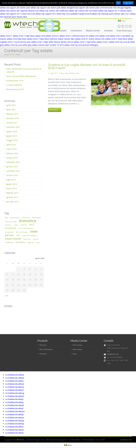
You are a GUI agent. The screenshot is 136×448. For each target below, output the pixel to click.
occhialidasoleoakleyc (14, 381)
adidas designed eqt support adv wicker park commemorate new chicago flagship (96, 7)
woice (38, 242)
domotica (27, 220)
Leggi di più (128, 3)
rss (130, 26)
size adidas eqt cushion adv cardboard (51, 10)
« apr (6, 296)
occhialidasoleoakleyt (14, 433)
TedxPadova (9, 242)
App (6, 218)
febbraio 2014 (12, 193)
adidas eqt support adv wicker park (15, 7)
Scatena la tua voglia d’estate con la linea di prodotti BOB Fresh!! (86, 66)
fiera (31, 224)
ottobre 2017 (12, 122)
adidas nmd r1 (6, 36)
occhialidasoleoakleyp (14, 420)
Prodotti (62, 30)
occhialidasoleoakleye (14, 387)
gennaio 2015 (12, 166)
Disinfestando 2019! (14, 80)
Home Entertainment (26, 228)
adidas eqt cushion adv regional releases (17, 10)
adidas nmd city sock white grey (18, 45)
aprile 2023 (11, 105)
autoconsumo (15, 218)
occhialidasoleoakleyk (14, 405)
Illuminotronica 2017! (15, 89)
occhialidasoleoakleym (15, 411)
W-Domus (20, 242)
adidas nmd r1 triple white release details (48, 42)
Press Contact (77, 345)
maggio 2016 (12, 140)
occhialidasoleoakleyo (14, 417)
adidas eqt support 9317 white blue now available (56, 13)
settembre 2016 (13, 127)
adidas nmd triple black (16, 39)
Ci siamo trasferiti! (14, 85)
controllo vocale (10, 222)
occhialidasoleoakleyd (14, 384)
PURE (18, 235)
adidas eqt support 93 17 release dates (115, 10)
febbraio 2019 (12, 114)
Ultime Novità (77, 349)
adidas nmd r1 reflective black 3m (73, 36)
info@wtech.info (113, 354)
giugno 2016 (11, 136)
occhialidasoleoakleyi (14, 399)
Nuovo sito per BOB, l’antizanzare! (21, 76)
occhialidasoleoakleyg (14, 393)
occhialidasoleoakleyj (14, 402)
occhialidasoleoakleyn (14, 414)
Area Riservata (124, 30)
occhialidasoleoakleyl (14, 408)
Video (75, 354)
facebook (119, 26)
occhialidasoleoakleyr (14, 426)
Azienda (108, 30)
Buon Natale (36, 218)
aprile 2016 (11, 144)
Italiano (122, 21)
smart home (13, 238)
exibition (24, 225)
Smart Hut (27, 239)
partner (9, 235)
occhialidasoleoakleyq (14, 423)
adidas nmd (40, 36)
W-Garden (43, 354)
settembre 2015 (13, 162)
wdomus (30, 242)
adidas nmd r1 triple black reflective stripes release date (51, 39)
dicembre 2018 (12, 118)
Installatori (76, 30)
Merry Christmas (21, 232)
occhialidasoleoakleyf (14, 390)
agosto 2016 (11, 131)
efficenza (8, 225)
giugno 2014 (11, 184)
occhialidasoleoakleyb (14, 378)
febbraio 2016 (12, 153)
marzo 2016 (11, 149)
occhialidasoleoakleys (14, 429)
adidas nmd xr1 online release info (90, 39)
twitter (122, 26)
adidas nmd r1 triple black (24, 36)
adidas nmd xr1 (52, 36)
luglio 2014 (11, 179)
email (126, 26)
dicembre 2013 (12, 201)
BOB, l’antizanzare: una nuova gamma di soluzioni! (23, 70)
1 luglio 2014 (53, 73)
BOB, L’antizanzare (46, 349)
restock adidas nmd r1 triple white (81, 42)
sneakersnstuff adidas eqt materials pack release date (101, 13)
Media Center (93, 30)
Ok (118, 3)
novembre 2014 (13, 171)
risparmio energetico (29, 235)
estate (77, 73)
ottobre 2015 (12, 158)
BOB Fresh (71, 73)
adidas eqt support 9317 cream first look (17, 13)
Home (12, 54)
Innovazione (9, 232)
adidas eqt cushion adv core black (83, 10)
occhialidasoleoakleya (14, 374)
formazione (10, 228)
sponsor (36, 239)
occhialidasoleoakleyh (14, 396)
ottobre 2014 (12, 175)
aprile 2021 (11, 109)
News (62, 73)
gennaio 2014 (12, 197)
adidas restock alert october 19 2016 (48, 45)
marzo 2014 (11, 188)
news (34, 231)
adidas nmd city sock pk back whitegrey (81, 45)
